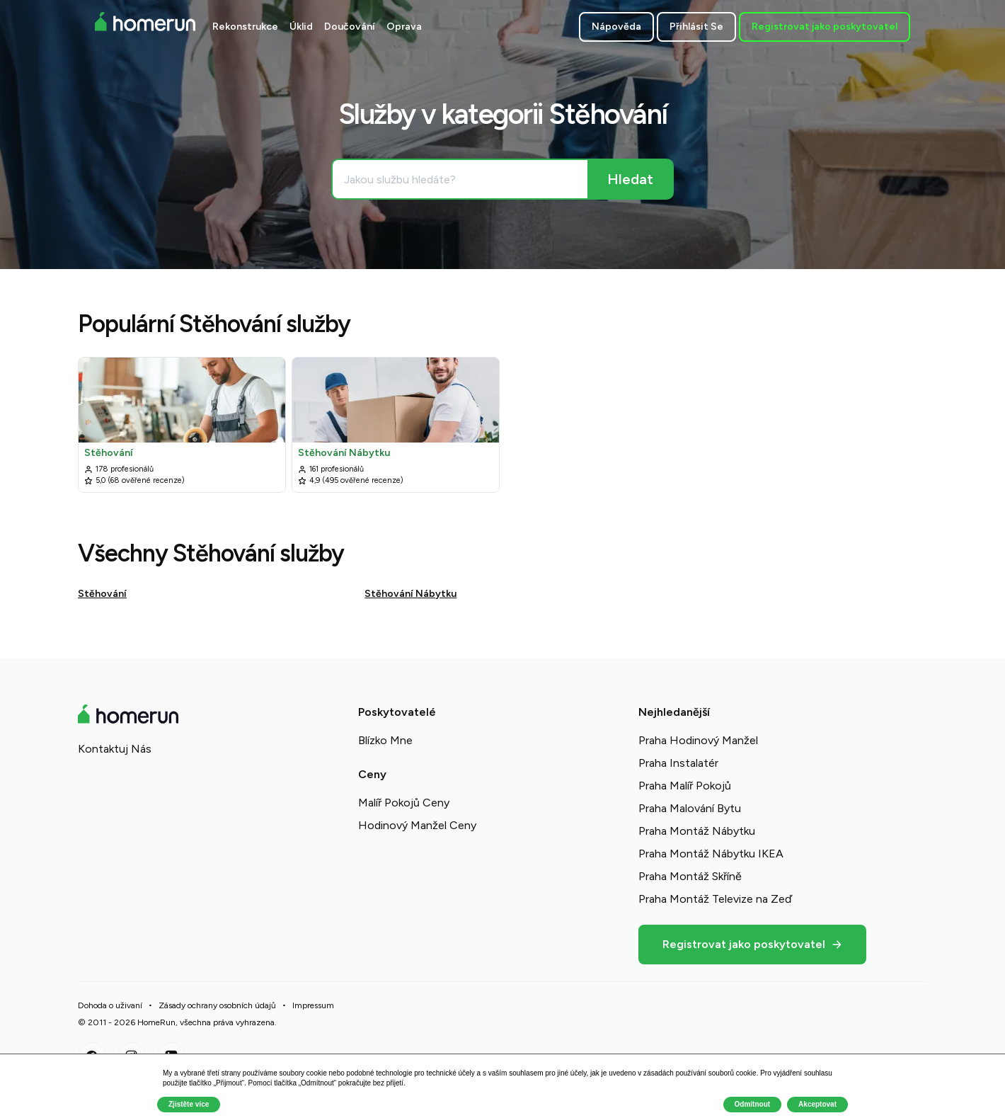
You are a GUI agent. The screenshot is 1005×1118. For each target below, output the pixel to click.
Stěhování (102, 594)
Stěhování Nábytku (410, 594)
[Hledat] (629, 179)
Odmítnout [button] (753, 1104)
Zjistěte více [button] (188, 1104)
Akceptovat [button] (817, 1104)
